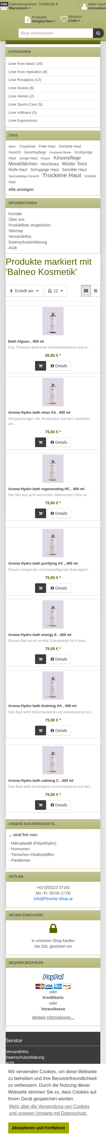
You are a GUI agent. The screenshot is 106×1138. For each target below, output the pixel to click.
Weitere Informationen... (53, 1017)
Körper (45, 158)
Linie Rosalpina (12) (24, 80)
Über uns (16, 219)
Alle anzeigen (21, 189)
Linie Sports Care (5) (25, 104)
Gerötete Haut (70, 146)
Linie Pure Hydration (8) (27, 72)
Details (59, 366)
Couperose (27, 146)
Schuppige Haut (45, 169)
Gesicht (14, 152)
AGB (12, 247)
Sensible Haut (74, 169)
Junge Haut (28, 158)
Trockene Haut (61, 175)
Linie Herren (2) (21, 96)
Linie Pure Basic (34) (25, 63)
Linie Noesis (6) (21, 88)
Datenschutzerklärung (27, 242)
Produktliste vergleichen (29, 225)
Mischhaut (50, 164)
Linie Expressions (22, 120)
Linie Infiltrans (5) (22, 112)
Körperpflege (67, 158)
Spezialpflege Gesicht (23, 176)
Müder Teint (74, 163)
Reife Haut (17, 169)
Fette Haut (47, 146)
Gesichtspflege (35, 152)
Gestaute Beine (60, 152)
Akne (12, 146)
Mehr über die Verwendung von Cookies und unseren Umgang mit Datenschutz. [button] (49, 1110)
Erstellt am (24, 291)
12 (55, 291)
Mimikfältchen (23, 163)
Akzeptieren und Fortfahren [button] (38, 1128)
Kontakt (15, 214)
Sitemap (15, 231)
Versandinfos (19, 236)
